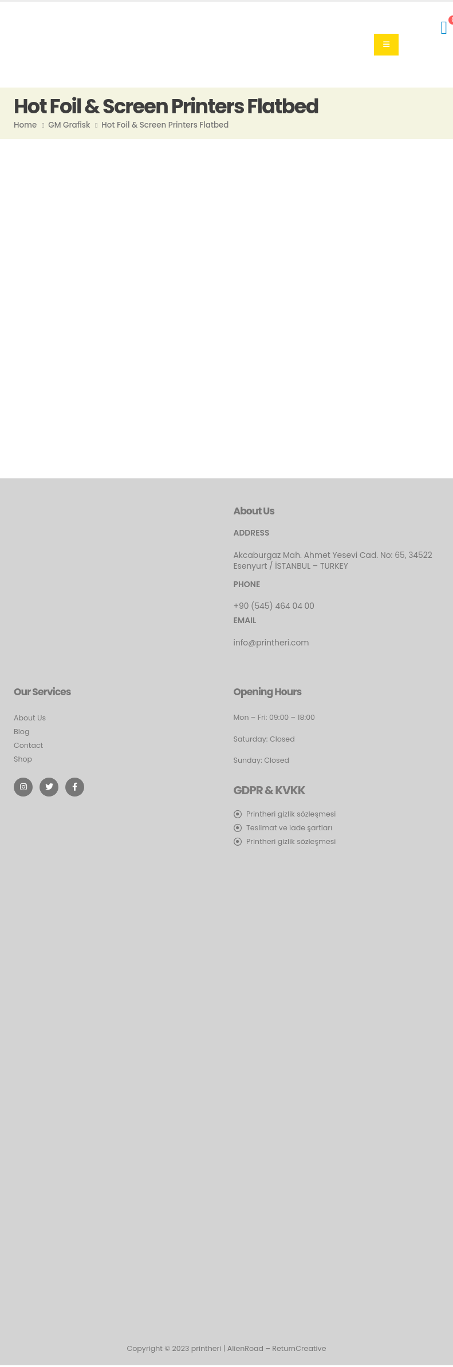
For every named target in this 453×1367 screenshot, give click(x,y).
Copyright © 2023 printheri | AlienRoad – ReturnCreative (226, 1348)
